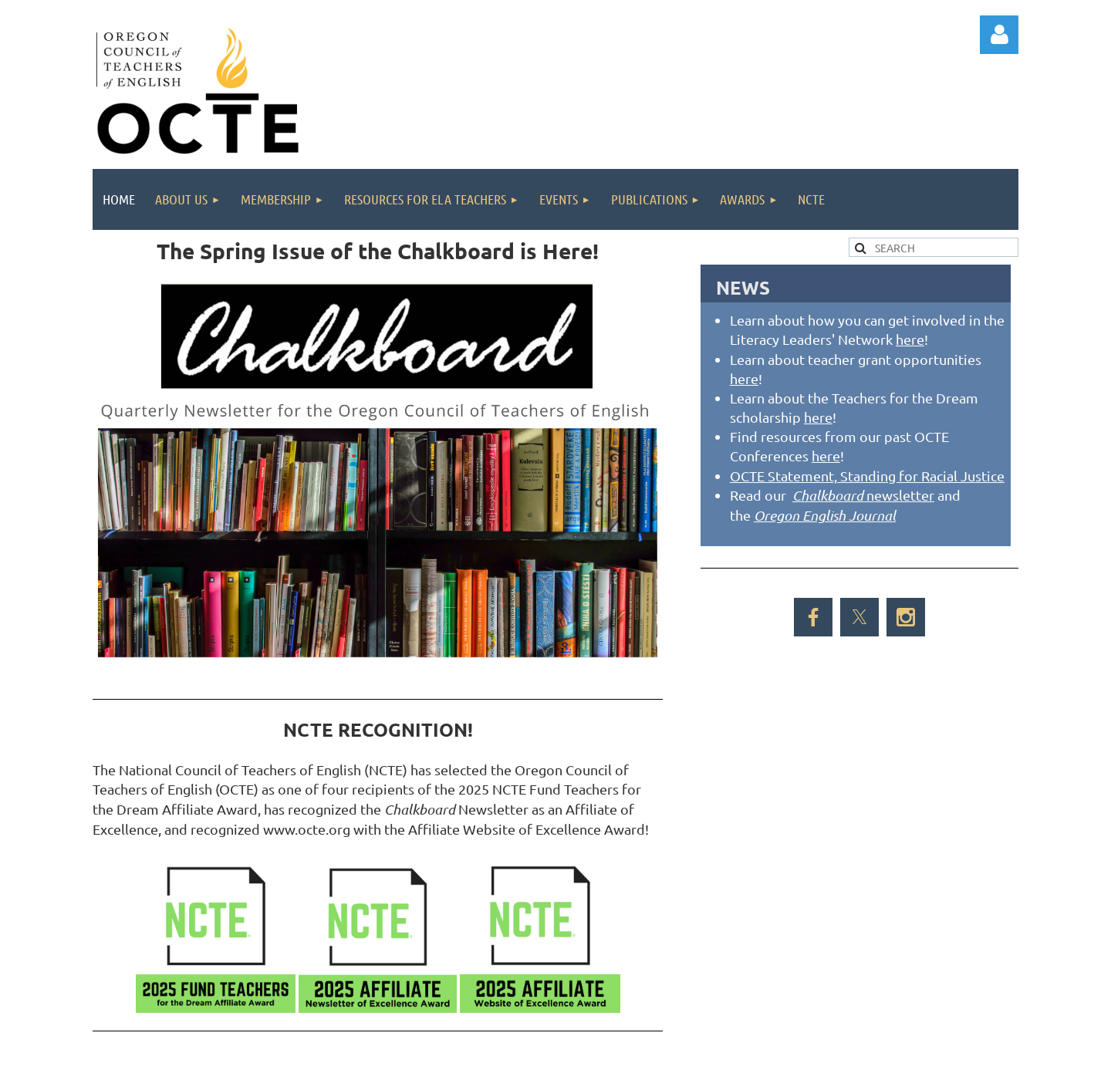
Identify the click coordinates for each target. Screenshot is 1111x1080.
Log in (999, 34)
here (910, 339)
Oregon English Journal (825, 515)
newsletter (863, 495)
